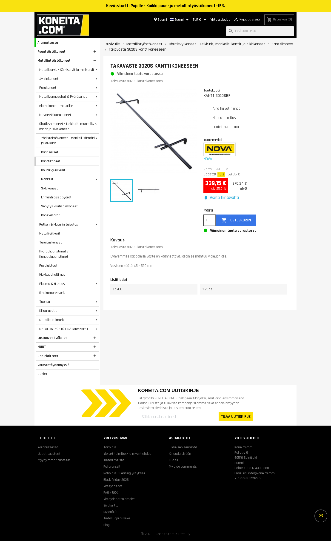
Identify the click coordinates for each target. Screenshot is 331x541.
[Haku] (260, 31)
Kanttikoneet (50, 161)
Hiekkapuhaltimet (52, 274)
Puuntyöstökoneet (51, 51)
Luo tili (174, 460)
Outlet (42, 374)
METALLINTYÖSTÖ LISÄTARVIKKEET (63, 328)
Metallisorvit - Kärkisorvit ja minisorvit (66, 69)
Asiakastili (179, 438)
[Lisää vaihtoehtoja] (320, 516)
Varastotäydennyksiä (53, 365)
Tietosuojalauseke (116, 518)
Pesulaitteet (48, 265)
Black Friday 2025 (116, 479)
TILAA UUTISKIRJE (236, 416)
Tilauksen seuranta (183, 447)
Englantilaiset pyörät (56, 197)
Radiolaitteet (47, 356)
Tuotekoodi (211, 90)
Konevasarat (50, 215)
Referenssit (111, 466)
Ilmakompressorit (52, 292)
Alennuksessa (47, 42)
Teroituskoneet (50, 242)
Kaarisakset (49, 152)
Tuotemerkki (212, 139)
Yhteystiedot (220, 19)
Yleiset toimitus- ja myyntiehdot (127, 453)
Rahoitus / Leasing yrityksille (124, 473)
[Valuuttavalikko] (200, 20)
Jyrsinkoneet (48, 78)
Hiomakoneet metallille (56, 105)
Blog (106, 525)
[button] (221, 197)
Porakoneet (47, 87)
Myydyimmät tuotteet (54, 460)
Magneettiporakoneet (55, 114)
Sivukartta (111, 505)
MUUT (41, 346)
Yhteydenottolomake (119, 499)
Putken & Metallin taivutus (58, 224)
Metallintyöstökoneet (54, 60)
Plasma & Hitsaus (52, 283)
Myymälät (110, 512)
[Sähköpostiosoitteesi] (178, 416)
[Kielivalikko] (180, 20)
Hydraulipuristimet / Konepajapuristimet (53, 254)
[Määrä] (209, 220)
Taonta (44, 301)
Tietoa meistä (113, 460)
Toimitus (109, 447)
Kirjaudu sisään (180, 453)
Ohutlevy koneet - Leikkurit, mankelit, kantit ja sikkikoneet (66, 126)
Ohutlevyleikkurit (53, 170)
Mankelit (47, 179)
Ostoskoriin (236, 220)
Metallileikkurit (49, 233)
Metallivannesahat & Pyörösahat (63, 96)
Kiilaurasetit (48, 310)
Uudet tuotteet (49, 453)
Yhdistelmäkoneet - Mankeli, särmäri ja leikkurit (68, 141)
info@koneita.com (261, 473)
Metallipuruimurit (51, 320)
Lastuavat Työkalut (52, 337)
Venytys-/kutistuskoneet (59, 206)
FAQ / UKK (110, 492)
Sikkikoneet (49, 188)
